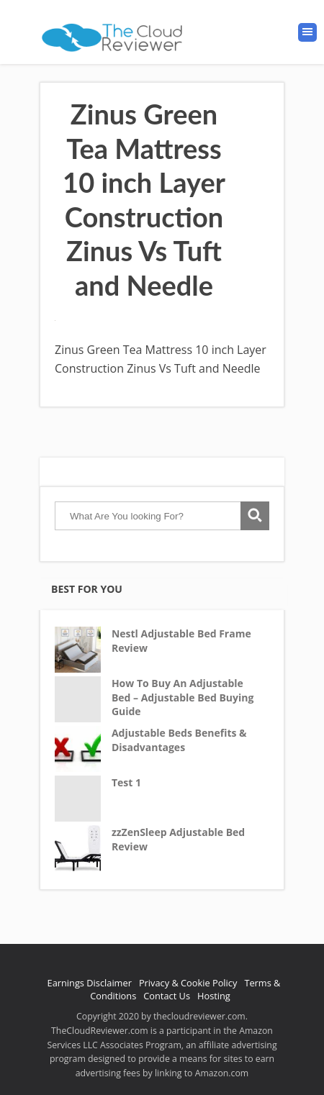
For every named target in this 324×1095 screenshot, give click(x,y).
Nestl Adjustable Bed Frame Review (181, 641)
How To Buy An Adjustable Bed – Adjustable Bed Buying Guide (182, 697)
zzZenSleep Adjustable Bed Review (178, 839)
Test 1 (126, 782)
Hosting (213, 995)
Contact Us (166, 995)
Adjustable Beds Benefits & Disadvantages (179, 740)
